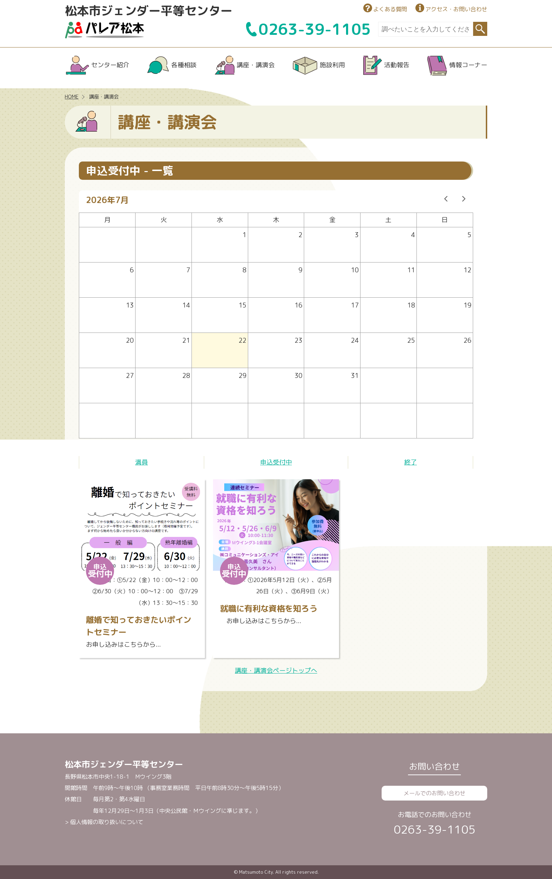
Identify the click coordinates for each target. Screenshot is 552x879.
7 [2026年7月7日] (188, 270)
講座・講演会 (256, 65)
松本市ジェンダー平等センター (148, 10)
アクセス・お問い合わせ (456, 9)
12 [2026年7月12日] (467, 270)
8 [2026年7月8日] (244, 270)
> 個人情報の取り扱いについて (104, 822)
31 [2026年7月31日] (355, 375)
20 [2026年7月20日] (130, 340)
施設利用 (332, 65)
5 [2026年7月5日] (469, 234)
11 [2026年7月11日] (411, 270)
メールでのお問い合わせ (434, 793)
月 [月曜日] (107, 219)
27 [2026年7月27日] (130, 375)
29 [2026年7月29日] (242, 375)
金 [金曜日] (332, 219)
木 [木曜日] (276, 219)
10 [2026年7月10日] (355, 270)
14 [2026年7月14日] (186, 305)
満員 (141, 462)
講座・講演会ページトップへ (276, 670)
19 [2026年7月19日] (467, 305)
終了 (410, 462)
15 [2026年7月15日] (242, 305)
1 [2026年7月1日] (244, 234)
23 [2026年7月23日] (298, 340)
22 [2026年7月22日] (242, 340)
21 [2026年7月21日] (186, 340)
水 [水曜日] (220, 219)
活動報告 (396, 65)
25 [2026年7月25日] (411, 340)
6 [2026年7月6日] (132, 270)
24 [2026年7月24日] (355, 340)
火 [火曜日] (164, 219)
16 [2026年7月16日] (298, 305)
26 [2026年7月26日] (467, 340)
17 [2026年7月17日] (355, 305)
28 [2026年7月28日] (186, 375)
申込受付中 (276, 462)
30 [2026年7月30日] (298, 375)
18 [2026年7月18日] (411, 305)
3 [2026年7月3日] (357, 234)
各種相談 (183, 65)
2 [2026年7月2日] (300, 234)
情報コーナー (468, 65)
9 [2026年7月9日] (300, 270)
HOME (72, 96)
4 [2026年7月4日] (413, 234)
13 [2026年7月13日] (130, 305)
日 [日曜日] (444, 219)
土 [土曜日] (388, 219)
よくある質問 (390, 9)
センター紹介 (110, 65)
